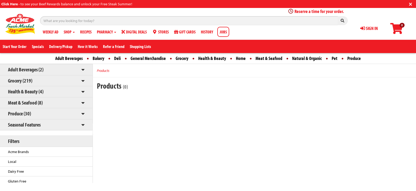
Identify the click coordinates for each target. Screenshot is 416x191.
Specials (38, 46)
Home (241, 58)
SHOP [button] (69, 31)
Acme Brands (18, 151)
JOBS (223, 31)
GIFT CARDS (185, 31)
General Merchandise (148, 58)
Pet (334, 58)
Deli (117, 58)
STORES (160, 31)
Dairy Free (16, 171)
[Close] (410, 3)
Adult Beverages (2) (26, 69)
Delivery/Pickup (60, 46)
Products (103, 70)
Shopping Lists (140, 46)
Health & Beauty (212, 58)
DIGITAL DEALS (134, 31)
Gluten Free (17, 181)
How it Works (88, 46)
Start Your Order (15, 46)
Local (12, 161)
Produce (354, 58)
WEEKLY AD (50, 31)
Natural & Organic (307, 58)
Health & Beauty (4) (26, 91)
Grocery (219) (20, 80)
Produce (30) (19, 113)
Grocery (182, 58)
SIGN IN (369, 28)
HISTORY (207, 31)
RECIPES (86, 31)
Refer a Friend (113, 46)
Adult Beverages (69, 58)
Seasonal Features (24, 124)
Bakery (98, 58)
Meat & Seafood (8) (25, 102)
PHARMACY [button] (106, 31)
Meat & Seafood (268, 58)
